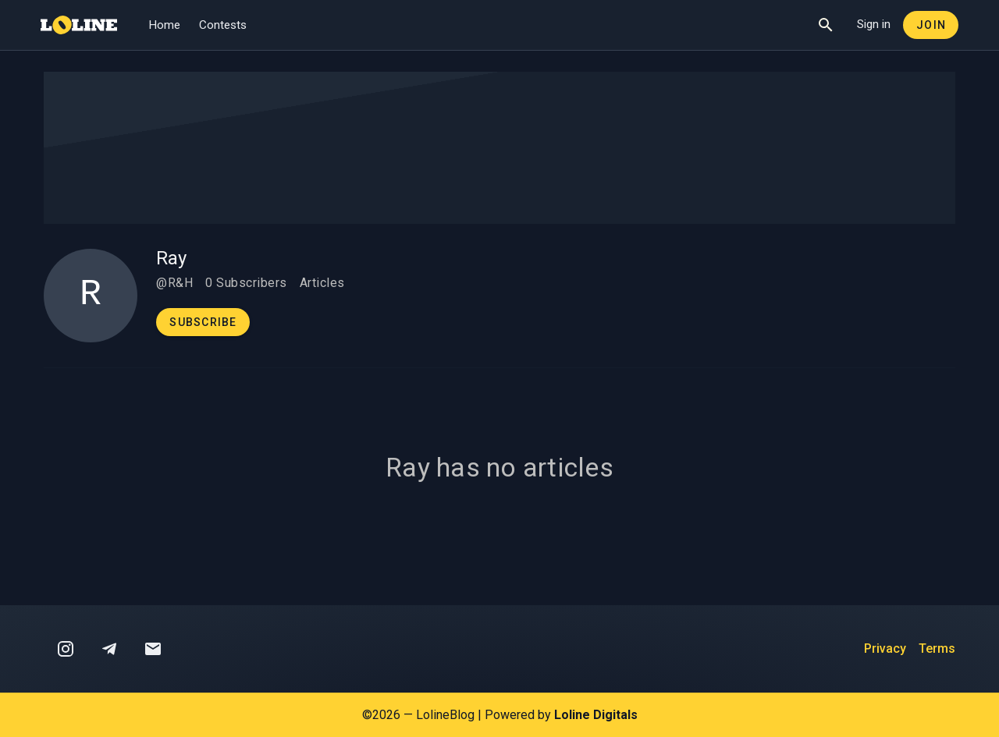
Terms (937, 648)
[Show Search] (825, 25)
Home (164, 25)
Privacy (885, 648)
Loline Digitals (596, 714)
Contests (223, 25)
